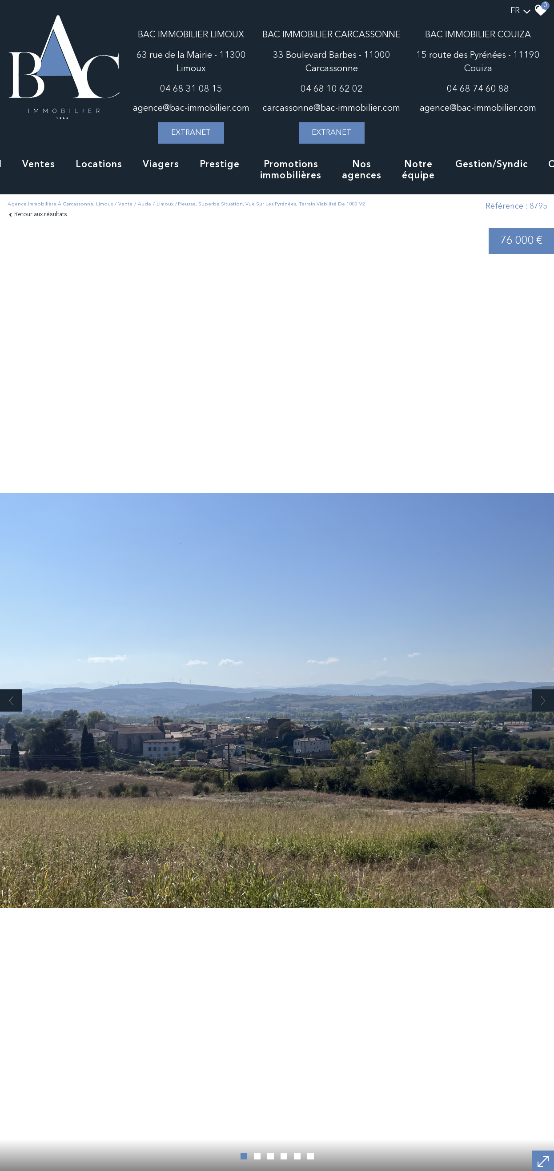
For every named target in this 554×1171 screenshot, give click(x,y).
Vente (125, 204)
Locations (99, 164)
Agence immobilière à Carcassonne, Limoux (60, 204)
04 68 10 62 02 (332, 89)
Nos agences (361, 170)
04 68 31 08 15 (191, 89)
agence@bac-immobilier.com (191, 108)
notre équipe (418, 170)
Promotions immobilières (290, 170)
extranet (191, 133)
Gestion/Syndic (491, 164)
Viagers (161, 164)
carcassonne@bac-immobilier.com (331, 108)
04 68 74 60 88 (478, 89)
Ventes (38, 164)
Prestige (220, 164)
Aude (144, 204)
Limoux (165, 204)
